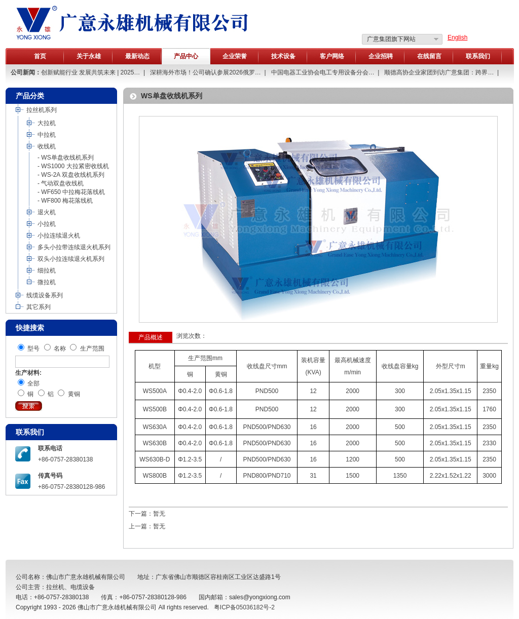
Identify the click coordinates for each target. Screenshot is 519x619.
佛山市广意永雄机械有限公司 (117, 607)
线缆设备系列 (44, 295)
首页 (40, 56)
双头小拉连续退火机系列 (71, 258)
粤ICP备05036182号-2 (244, 607)
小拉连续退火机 (59, 235)
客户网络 (332, 56)
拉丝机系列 (41, 109)
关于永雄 (89, 56)
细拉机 (47, 270)
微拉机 (47, 282)
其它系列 (38, 307)
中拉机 (47, 134)
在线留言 (429, 56)
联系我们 (478, 56)
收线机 (47, 146)
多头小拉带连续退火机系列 (74, 247)
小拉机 (47, 223)
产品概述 (150, 337)
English (457, 37)
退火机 (47, 212)
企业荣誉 (235, 56)
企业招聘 (380, 56)
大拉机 (47, 123)
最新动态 (137, 56)
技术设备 (283, 56)
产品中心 (186, 56)
